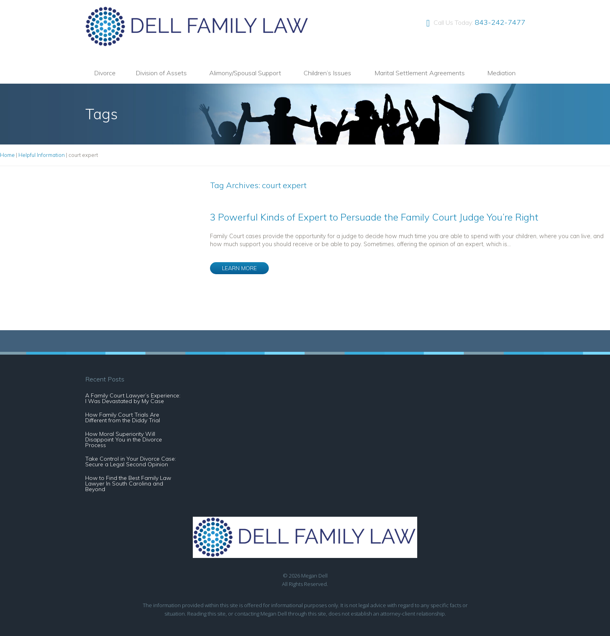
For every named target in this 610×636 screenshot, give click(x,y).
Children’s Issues (327, 73)
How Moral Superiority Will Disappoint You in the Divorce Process (123, 439)
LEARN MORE (239, 268)
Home (7, 155)
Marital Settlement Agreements (419, 73)
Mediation (501, 73)
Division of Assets (161, 73)
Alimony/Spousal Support (245, 73)
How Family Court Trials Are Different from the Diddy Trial (122, 417)
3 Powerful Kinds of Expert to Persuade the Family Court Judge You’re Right (374, 217)
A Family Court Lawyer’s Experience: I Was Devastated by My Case (132, 398)
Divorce (105, 73)
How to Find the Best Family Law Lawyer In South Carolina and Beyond (128, 483)
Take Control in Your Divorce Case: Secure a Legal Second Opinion (130, 461)
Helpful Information (41, 155)
